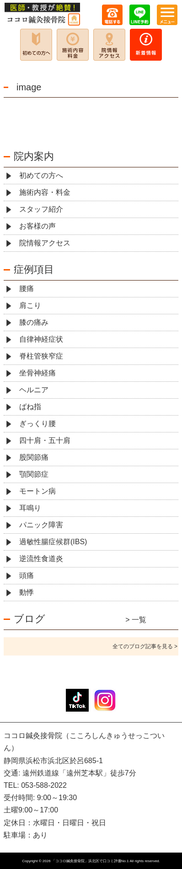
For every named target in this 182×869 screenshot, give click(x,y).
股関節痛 (33, 457)
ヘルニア (33, 390)
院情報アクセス (44, 243)
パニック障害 (41, 525)
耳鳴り (30, 508)
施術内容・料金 (44, 192)
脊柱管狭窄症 (41, 356)
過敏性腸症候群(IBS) (53, 542)
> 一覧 (135, 620)
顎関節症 (33, 474)
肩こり (30, 305)
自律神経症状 (41, 339)
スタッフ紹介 (41, 209)
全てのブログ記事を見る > (144, 646)
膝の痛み (33, 322)
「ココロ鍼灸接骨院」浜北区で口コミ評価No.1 (90, 861)
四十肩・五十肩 (44, 440)
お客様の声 (37, 226)
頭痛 (26, 575)
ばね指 (30, 407)
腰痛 (26, 288)
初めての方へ (41, 175)
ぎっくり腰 (37, 423)
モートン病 (37, 491)
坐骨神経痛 (37, 373)
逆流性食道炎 (41, 558)
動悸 (26, 592)
